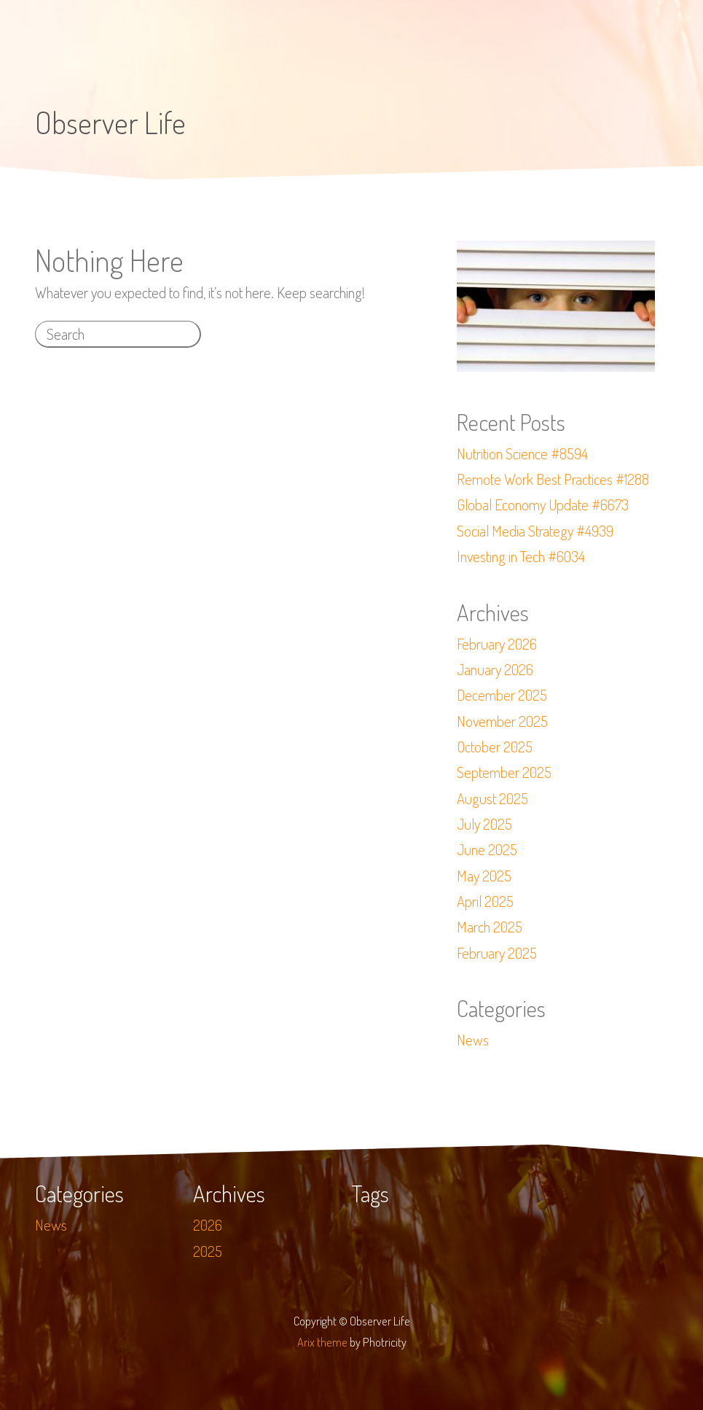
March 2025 (489, 926)
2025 (207, 1251)
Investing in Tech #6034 (521, 556)
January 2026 (495, 669)
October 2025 (495, 746)
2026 (207, 1224)
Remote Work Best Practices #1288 (553, 479)
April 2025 (485, 901)
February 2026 (497, 643)
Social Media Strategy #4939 (535, 530)
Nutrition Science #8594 (522, 453)
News (473, 1039)
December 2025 (502, 694)
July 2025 (484, 823)
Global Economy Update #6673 (543, 504)
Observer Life (110, 122)
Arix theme (322, 1341)
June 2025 (487, 849)
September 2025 (504, 772)
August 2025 (492, 798)
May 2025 (484, 875)
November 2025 (502, 721)
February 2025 (497, 952)
